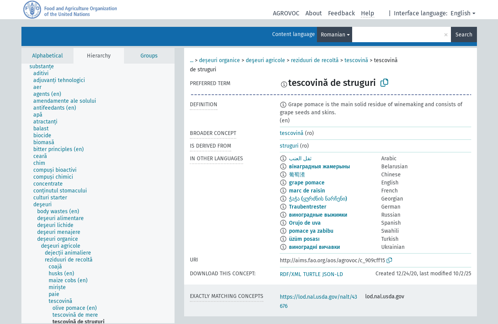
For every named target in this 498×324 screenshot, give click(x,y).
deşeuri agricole (265, 60)
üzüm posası (304, 239)
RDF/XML (290, 274)
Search (464, 34)
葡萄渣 (297, 174)
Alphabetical (47, 56)
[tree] (98, 193)
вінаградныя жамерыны (319, 166)
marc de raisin (307, 190)
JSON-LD (332, 274)
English (460, 13)
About (313, 13)
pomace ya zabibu (311, 231)
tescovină (356, 60)
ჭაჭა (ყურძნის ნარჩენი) (318, 199)
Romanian (333, 34)
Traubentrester (308, 207)
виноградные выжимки (318, 215)
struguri (289, 146)
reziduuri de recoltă (315, 60)
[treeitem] (45, 66)
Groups (149, 56)
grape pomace (307, 182)
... (191, 60)
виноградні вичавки (314, 247)
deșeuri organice (219, 60)
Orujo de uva (305, 223)
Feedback (341, 13)
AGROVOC (286, 13)
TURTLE (311, 274)
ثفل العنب (300, 158)
